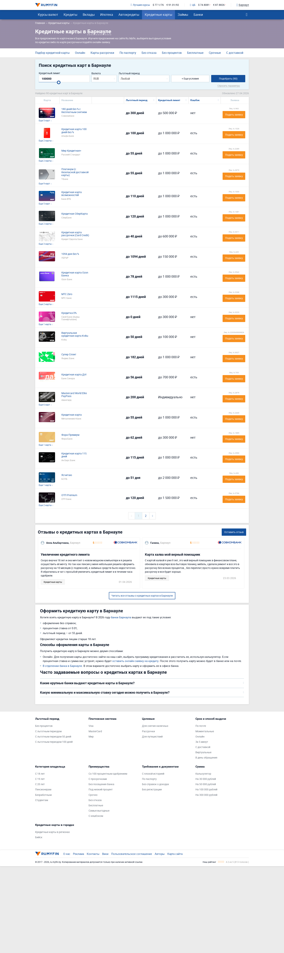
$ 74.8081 (204, 5)
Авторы (160, 853)
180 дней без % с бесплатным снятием (74, 111)
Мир (91, 736)
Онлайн (80, 53)
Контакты (93, 853)
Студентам (41, 800)
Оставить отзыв (234, 532)
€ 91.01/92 (172, 5)
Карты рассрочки (102, 53)
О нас (66, 853)
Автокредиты (128, 14)
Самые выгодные (99, 810)
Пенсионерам (43, 789)
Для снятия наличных (155, 726)
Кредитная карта (71, 414)
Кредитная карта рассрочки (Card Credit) (75, 234)
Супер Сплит (68, 354)
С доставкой (234, 53)
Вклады (89, 14)
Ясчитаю (66, 475)
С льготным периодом (48, 731)
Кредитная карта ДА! (74, 374)
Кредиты (70, 14)
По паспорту (128, 53)
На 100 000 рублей (206, 789)
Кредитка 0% (69, 313)
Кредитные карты (158, 14)
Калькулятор (203, 773)
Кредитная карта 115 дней (74, 455)
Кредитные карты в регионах (52, 832)
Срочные (215, 53)
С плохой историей (153, 773)
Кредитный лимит (49, 73)
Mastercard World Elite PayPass (74, 395)
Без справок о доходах (155, 784)
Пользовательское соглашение (131, 853)
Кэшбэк (195, 100)
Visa (91, 726)
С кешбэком (96, 816)
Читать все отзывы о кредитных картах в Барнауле (142, 595)
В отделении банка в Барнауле (62, 666)
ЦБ (192, 5)
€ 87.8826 (219, 5)
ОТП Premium (69, 495)
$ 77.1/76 (158, 5)
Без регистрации (152, 789)
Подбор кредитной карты (52, 53)
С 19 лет (40, 779)
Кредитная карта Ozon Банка (74, 274)
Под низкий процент (101, 789)
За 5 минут (201, 741)
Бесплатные (195, 53)
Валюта (96, 73)
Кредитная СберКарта (74, 213)
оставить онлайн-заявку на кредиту (135, 661)
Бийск (38, 837)
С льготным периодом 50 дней (53, 736)
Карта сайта (175, 853)
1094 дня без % (70, 254)
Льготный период (129, 73)
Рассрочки (148, 731)
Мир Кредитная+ (71, 150)
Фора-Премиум (70, 434)
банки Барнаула (121, 617)
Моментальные (204, 731)
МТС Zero (66, 294)
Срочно (93, 795)
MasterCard (95, 731)
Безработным (43, 795)
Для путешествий (152, 736)
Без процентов (172, 53)
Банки (198, 14)
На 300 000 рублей (206, 795)
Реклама (78, 853)
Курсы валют (48, 14)
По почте (200, 726)
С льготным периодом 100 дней (54, 741)
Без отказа (149, 53)
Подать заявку (234, 114)
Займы (183, 14)
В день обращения (206, 757)
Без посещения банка (101, 784)
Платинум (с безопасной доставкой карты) (75, 172)
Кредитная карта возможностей (71, 194)
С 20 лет (40, 784)
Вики (105, 853)
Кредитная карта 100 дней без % (74, 131)
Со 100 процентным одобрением (108, 773)
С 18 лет (40, 773)
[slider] (58, 82)
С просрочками (98, 779)
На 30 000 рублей (205, 779)
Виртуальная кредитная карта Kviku (74, 334)
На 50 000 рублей (205, 784)
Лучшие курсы (140, 5)
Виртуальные (203, 752)
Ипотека (106, 14)
